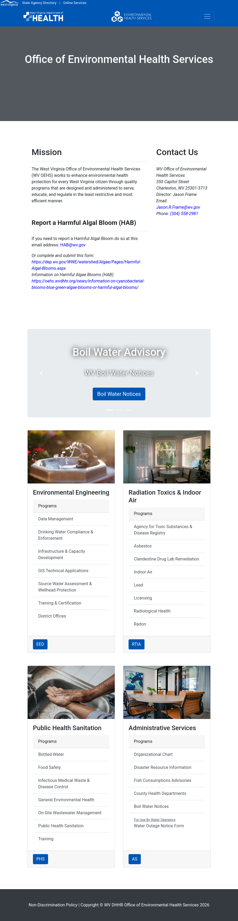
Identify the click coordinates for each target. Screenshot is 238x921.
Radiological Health (152, 611)
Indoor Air (143, 572)
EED (40, 644)
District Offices (52, 616)
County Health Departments (160, 793)
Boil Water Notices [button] (119, 394)
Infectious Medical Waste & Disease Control (64, 783)
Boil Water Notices (151, 806)
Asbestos (143, 546)
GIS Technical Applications (63, 570)
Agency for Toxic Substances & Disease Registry (163, 530)
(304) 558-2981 (184, 213)
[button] (41, 373)
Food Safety (49, 767)
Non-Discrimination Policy (53, 904)
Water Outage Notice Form (159, 822)
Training (45, 838)
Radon (140, 624)
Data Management (55, 518)
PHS (40, 859)
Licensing (143, 598)
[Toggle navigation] (207, 16)
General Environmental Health (66, 799)
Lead (138, 585)
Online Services (74, 3)
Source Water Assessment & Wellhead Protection (65, 587)
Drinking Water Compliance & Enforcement (65, 535)
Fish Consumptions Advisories (162, 780)
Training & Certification (59, 603)
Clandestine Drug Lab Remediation (166, 559)
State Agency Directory (39, 3)
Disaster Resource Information (162, 767)
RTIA (136, 644)
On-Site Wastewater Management (69, 812)
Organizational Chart (153, 754)
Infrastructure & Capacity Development (61, 554)
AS (134, 859)
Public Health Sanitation (60, 825)
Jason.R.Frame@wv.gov (178, 207)
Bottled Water (51, 754)
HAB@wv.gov (73, 244)
